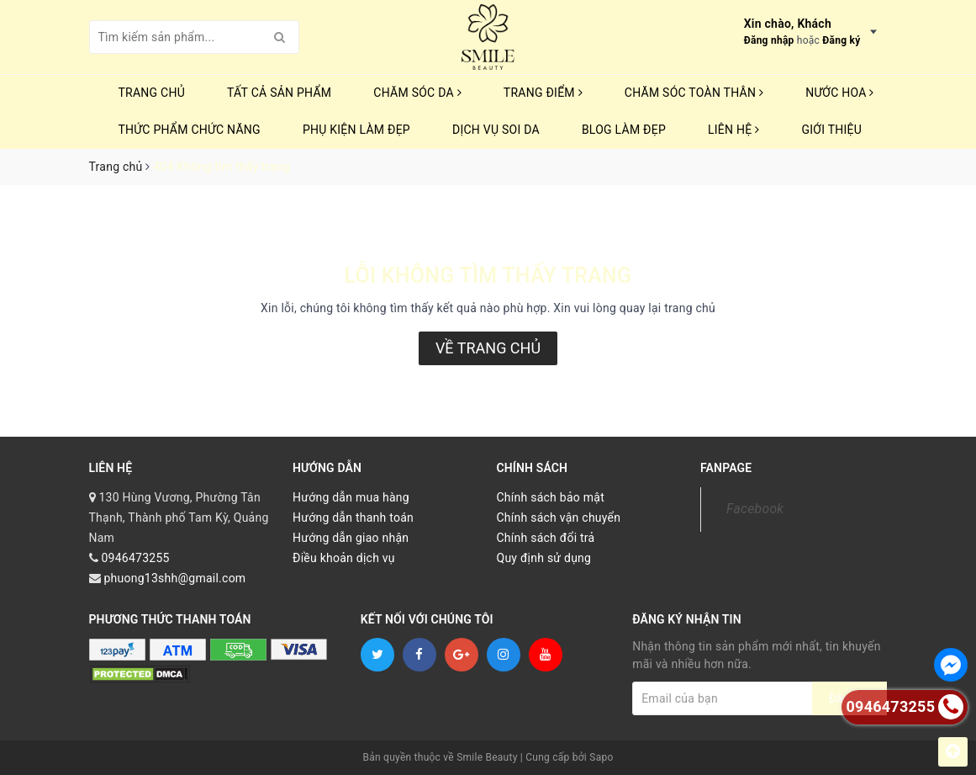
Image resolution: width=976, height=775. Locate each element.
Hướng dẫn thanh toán (353, 517)
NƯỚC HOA (839, 92)
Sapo (601, 757)
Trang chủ (152, 92)
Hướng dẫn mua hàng (351, 497)
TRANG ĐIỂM (543, 92)
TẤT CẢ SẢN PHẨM (279, 92)
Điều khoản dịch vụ (344, 558)
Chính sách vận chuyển (559, 517)
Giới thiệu (831, 129)
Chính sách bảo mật (550, 497)
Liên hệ (733, 129)
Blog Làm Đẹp (624, 129)
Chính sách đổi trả (546, 537)
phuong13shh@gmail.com (174, 578)
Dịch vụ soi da (496, 129)
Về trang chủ (488, 348)
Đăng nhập (769, 40)
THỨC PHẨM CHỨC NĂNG (190, 129)
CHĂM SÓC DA (417, 92)
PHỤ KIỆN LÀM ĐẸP (356, 129)
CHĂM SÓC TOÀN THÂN (694, 92)
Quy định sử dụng (544, 558)
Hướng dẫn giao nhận (351, 537)
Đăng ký (841, 40)
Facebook (754, 509)
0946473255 (135, 558)
